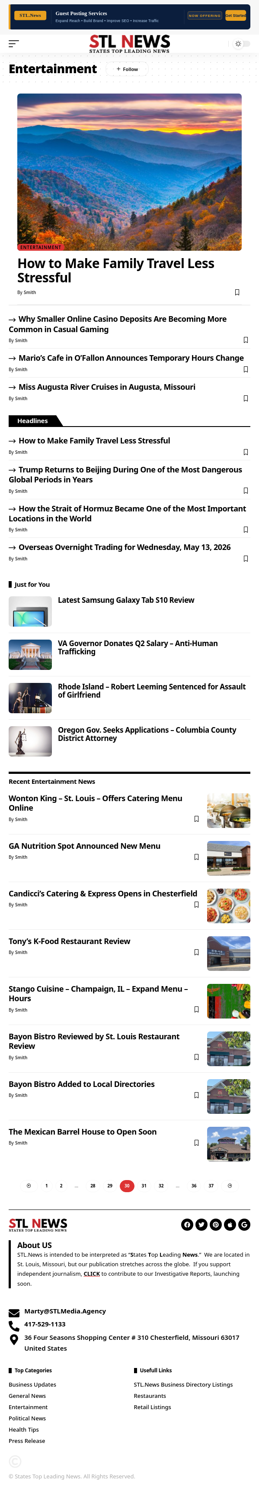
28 (92, 1186)
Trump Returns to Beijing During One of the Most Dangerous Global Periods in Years (125, 474)
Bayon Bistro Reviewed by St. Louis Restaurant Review (94, 1041)
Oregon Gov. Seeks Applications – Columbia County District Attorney (147, 734)
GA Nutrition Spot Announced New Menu (84, 846)
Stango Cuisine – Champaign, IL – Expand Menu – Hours (98, 993)
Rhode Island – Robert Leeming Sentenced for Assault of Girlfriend (152, 691)
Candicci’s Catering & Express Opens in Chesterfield (103, 893)
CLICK (91, 1273)
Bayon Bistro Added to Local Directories (82, 1084)
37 (210, 1186)
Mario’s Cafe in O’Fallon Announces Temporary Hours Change (131, 357)
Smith (30, 292)
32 (161, 1186)
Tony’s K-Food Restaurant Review (69, 941)
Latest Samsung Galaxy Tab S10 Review (126, 600)
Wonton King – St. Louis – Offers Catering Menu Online (95, 803)
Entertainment (40, 247)
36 (194, 1186)
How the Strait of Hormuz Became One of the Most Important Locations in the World (127, 513)
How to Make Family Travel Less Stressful (115, 270)
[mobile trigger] (16, 43)
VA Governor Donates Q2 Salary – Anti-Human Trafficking (138, 647)
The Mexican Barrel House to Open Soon (83, 1131)
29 (110, 1186)
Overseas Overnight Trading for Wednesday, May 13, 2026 (124, 547)
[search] (220, 43)
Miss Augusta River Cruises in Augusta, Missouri (107, 387)
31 (144, 1186)
